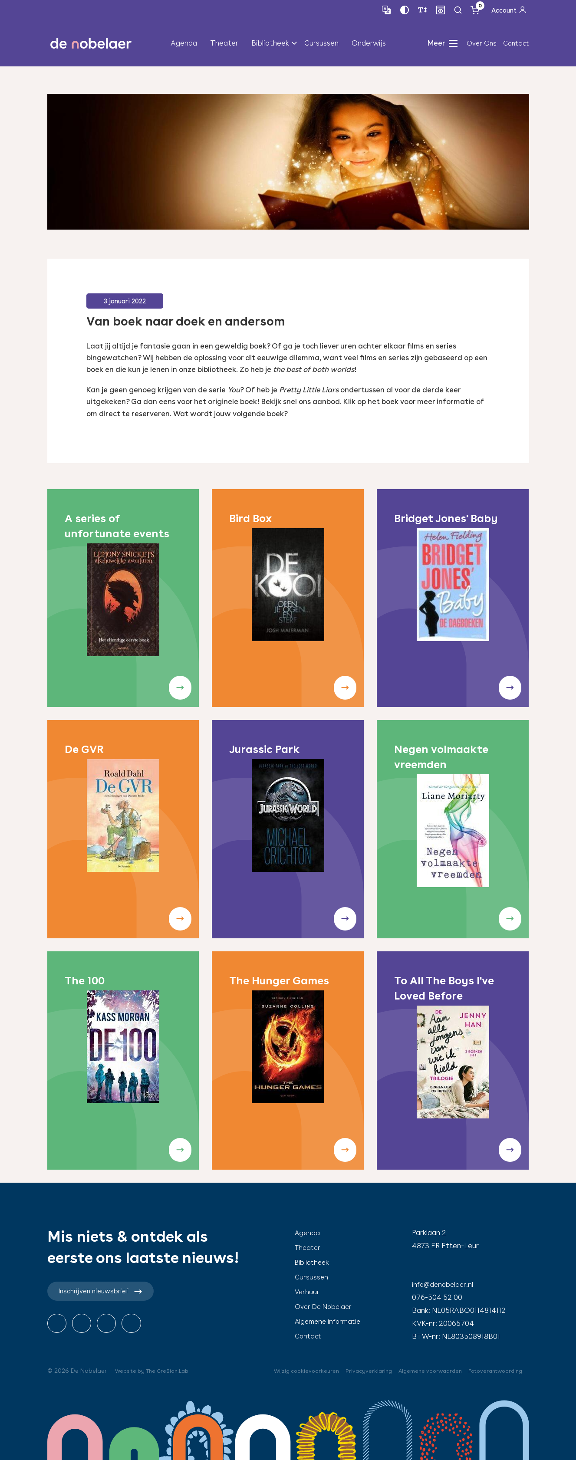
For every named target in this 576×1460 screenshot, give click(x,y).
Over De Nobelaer (325, 1306)
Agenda (184, 44)
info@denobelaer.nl (444, 1284)
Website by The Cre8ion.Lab (156, 1370)
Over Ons (482, 45)
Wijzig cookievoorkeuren (289, 1370)
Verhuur (307, 1291)
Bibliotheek (270, 44)
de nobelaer (91, 44)
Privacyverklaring (355, 1370)
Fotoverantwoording (492, 1370)
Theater (224, 44)
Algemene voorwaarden (421, 1370)
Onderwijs (369, 44)
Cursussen (321, 44)
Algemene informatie (331, 1321)
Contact (516, 45)
